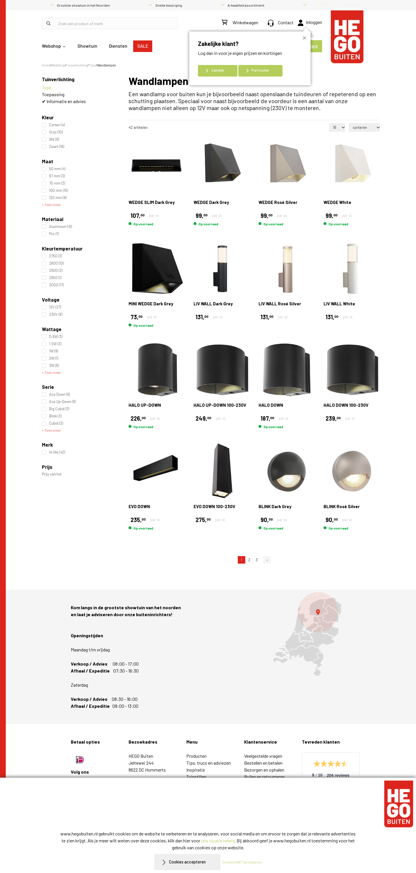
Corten (57, 125)
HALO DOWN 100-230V (346, 405)
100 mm (58, 190)
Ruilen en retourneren (264, 776)
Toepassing (53, 94)
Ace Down (59, 394)
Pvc (54, 234)
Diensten (118, 46)
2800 (56, 263)
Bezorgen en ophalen (264, 769)
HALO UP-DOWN (145, 405)
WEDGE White (337, 202)
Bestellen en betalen (263, 763)
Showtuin (87, 46)
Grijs (56, 132)
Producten (196, 756)
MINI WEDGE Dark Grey (151, 303)
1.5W (55, 344)
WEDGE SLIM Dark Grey (152, 202)
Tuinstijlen (196, 776)
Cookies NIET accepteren (245, 862)
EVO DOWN (139, 506)
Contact (281, 22)
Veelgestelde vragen (263, 756)
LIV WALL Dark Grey (213, 303)
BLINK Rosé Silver (342, 506)
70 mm (57, 183)
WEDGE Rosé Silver (278, 202)
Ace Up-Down (62, 402)
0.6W (55, 337)
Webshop (51, 46)
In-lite (57, 452)
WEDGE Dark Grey (211, 202)
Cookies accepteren (187, 862)
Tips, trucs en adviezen (208, 763)
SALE (142, 46)
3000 (56, 285)
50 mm (57, 169)
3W (54, 365)
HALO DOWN (271, 405)
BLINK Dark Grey (275, 506)
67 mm (57, 176)
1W (53, 351)
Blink (55, 416)
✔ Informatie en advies (64, 101)
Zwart (56, 146)
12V (55, 307)
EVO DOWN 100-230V (214, 506)
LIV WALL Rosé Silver (280, 303)
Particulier (260, 70)
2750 (55, 256)
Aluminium (60, 226)
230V (55, 314)
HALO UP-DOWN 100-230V (220, 405)
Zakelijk (217, 70)
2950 (55, 278)
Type (46, 87)
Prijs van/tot (52, 474)
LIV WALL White (339, 303)
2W (53, 358)
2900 (55, 270)
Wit (54, 139)
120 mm (57, 198)
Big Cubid (59, 409)
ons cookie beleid (218, 840)
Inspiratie (195, 769)
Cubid (56, 423)
